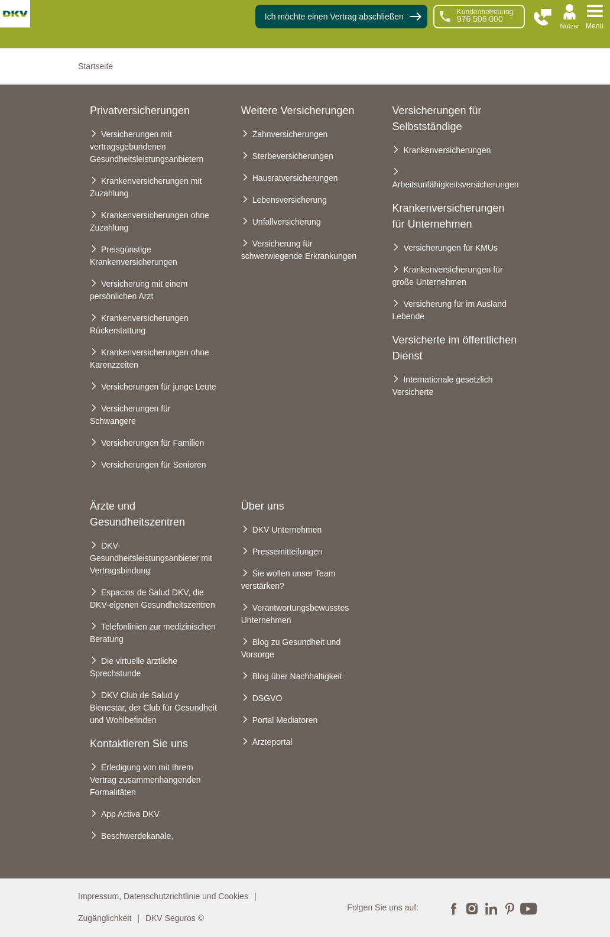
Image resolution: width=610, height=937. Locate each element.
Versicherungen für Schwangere (130, 415)
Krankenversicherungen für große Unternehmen (447, 276)
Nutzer (569, 26)
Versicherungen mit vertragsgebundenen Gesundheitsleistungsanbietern (146, 146)
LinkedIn (490, 907)
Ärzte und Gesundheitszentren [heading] (137, 514)
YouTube (528, 907)
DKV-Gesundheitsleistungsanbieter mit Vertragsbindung (151, 558)
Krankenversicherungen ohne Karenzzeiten (149, 358)
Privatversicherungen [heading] (140, 110)
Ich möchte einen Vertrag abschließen (334, 16)
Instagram (472, 907)
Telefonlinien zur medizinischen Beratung (153, 633)
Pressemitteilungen (287, 551)
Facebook (453, 907)
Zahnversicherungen (290, 134)
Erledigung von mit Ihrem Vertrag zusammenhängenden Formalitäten (145, 780)
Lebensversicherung (289, 200)
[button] (542, 17)
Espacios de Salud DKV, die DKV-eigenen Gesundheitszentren (152, 598)
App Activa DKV (130, 814)
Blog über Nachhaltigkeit (297, 676)
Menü (594, 26)
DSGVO (267, 698)
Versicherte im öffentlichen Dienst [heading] (454, 348)
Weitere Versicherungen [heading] (298, 110)
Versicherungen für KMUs (450, 247)
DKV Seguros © (174, 918)
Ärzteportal (272, 742)
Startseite (95, 66)
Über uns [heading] (262, 506)
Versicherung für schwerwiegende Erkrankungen (298, 250)
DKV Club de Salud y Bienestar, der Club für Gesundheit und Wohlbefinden (153, 707)
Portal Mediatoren (285, 720)
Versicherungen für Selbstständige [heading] (436, 118)
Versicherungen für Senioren (153, 464)
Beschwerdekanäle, (137, 836)
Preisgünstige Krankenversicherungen (133, 256)
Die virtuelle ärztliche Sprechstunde (133, 667)
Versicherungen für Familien (152, 443)
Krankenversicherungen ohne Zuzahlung (149, 221)
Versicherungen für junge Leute (158, 386)
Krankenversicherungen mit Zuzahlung (146, 187)
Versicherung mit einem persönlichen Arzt (138, 290)
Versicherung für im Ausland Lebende (449, 310)
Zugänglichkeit (104, 918)
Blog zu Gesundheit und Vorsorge (290, 648)
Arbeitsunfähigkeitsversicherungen (455, 184)
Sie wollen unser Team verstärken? (288, 580)
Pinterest (509, 907)
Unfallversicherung (286, 221)
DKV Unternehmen (287, 529)
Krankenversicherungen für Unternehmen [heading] (448, 216)
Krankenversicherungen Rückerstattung (139, 324)
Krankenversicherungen (447, 150)
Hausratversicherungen (295, 178)
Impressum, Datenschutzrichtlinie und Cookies (163, 896)
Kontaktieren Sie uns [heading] (139, 744)
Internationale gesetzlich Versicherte (442, 386)
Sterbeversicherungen (292, 156)
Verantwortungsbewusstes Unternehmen (295, 614)
